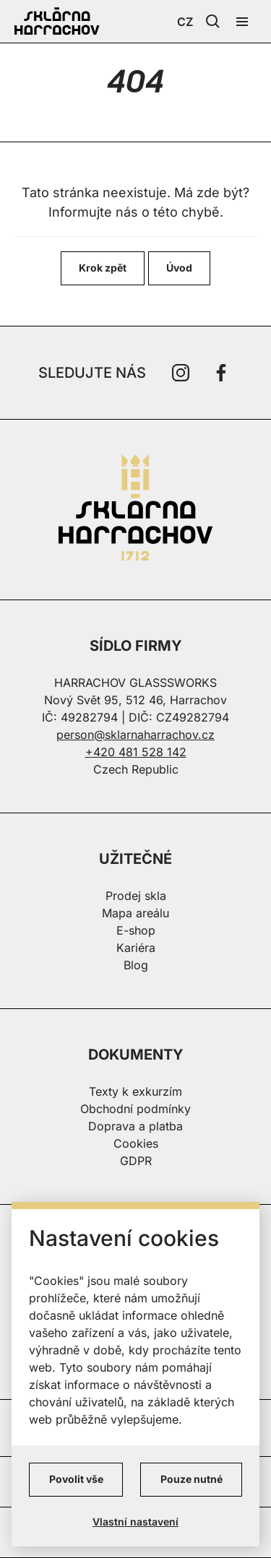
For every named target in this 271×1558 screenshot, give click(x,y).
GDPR (136, 1161)
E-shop (135, 930)
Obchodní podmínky (135, 1109)
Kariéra (135, 947)
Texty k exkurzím (135, 1091)
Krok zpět (102, 267)
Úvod (179, 267)
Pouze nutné (191, 1479)
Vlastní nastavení (135, 1521)
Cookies (135, 1143)
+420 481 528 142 (135, 752)
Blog (136, 965)
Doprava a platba (135, 1126)
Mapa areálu (135, 913)
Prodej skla (136, 895)
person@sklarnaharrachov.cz (135, 734)
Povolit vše (76, 1479)
